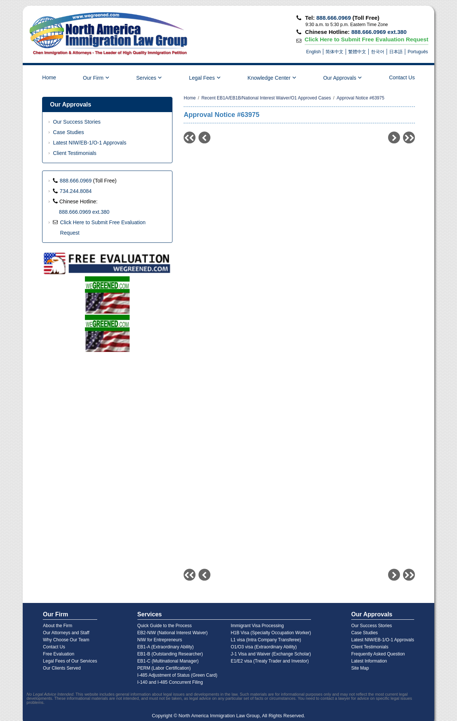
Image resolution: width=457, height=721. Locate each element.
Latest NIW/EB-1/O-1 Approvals (89, 143)
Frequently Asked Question (378, 654)
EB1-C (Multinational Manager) (168, 661)
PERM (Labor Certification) (164, 668)
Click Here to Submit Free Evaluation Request (367, 39)
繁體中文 (357, 51)
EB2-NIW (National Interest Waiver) (172, 632)
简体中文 (334, 51)
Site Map (360, 668)
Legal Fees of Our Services (70, 661)
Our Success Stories (77, 122)
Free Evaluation (58, 654)
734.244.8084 (76, 191)
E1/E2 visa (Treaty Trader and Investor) (270, 661)
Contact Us (402, 77)
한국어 (377, 51)
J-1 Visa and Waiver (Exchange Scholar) (271, 654)
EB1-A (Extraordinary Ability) (165, 646)
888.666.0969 (333, 18)
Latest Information (369, 661)
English (313, 51)
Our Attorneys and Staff (66, 632)
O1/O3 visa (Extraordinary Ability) (263, 646)
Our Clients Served (61, 668)
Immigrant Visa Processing (257, 625)
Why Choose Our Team (66, 639)
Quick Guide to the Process (164, 625)
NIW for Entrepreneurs (159, 639)
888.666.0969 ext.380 (379, 32)
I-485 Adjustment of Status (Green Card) (177, 675)
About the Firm (57, 625)
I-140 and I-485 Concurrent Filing (170, 682)
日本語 (396, 51)
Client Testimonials (74, 153)
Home (49, 77)
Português (417, 51)
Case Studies (68, 132)
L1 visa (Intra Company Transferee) (266, 639)
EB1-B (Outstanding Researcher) (170, 654)
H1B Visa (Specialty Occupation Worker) (271, 632)
